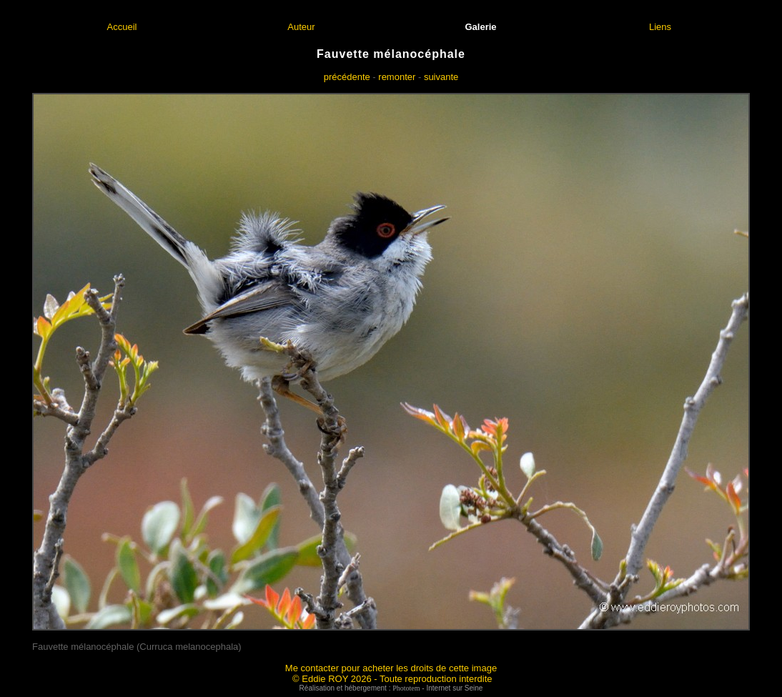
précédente (347, 76)
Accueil (122, 26)
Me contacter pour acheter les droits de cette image (391, 668)
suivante (441, 76)
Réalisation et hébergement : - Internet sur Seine (391, 688)
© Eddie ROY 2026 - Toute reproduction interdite (392, 678)
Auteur (301, 26)
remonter (396, 76)
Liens (660, 26)
